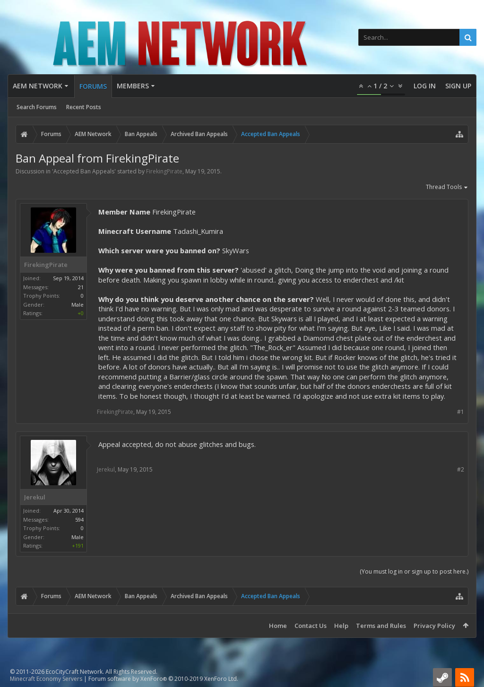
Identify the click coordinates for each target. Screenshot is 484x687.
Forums (93, 86)
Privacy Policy (434, 625)
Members (133, 85)
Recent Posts (83, 107)
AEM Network (37, 85)
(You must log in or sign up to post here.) (414, 571)
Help (341, 625)
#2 (460, 469)
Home (278, 625)
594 (79, 519)
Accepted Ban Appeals (83, 171)
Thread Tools (447, 187)
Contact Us (310, 625)
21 (81, 287)
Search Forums (37, 107)
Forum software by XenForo (163, 679)
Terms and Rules (381, 625)
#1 (460, 411)
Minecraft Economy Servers (46, 679)
